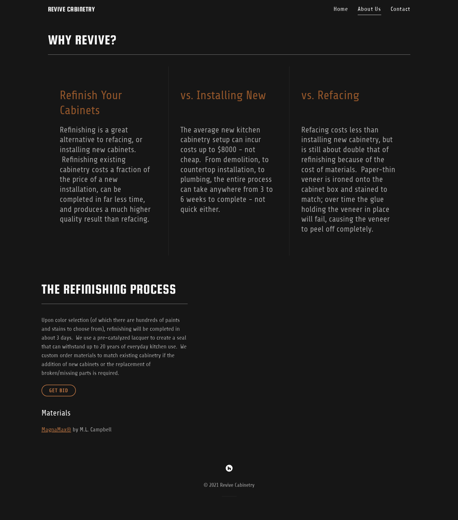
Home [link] (341, 9)
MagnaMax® (56, 429)
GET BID (58, 390)
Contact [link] (400, 9)
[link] (71, 9)
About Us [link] (369, 9)
